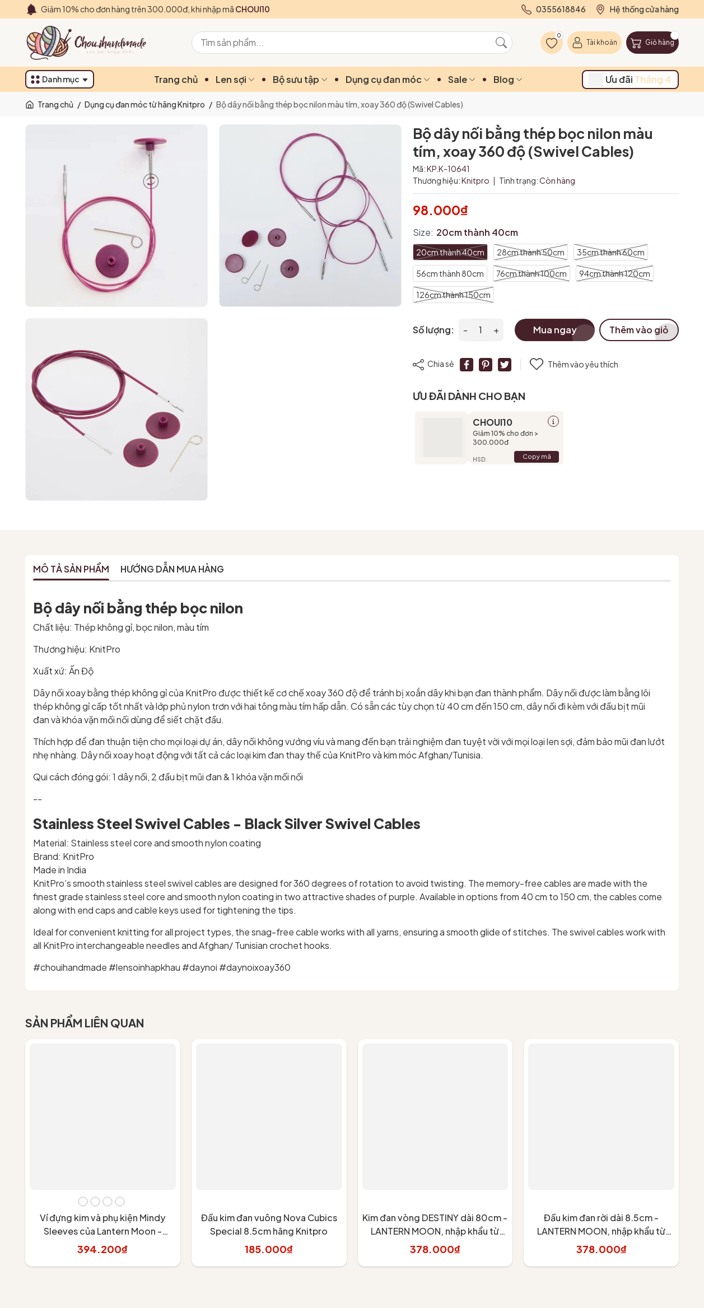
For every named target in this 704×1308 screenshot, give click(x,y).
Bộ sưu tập (300, 79)
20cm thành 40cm (450, 252)
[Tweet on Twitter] (504, 364)
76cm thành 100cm (531, 273)
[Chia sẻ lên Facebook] (466, 364)
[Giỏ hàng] (652, 42)
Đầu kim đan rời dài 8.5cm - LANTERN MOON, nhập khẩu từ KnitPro (601, 1231)
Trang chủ (176, 79)
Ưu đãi (630, 79)
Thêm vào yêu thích (574, 364)
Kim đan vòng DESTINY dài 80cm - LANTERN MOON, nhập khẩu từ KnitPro (434, 1231)
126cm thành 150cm (453, 294)
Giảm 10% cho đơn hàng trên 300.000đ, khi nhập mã (155, 9)
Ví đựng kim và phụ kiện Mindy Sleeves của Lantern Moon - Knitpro (102, 1231)
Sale (461, 79)
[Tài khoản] (594, 42)
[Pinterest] (485, 364)
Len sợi (235, 79)
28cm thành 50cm (530, 252)
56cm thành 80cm (450, 273)
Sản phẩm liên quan (84, 1023)
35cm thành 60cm (610, 252)
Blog (508, 79)
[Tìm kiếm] (501, 42)
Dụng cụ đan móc (388, 79)
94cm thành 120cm (614, 273)
